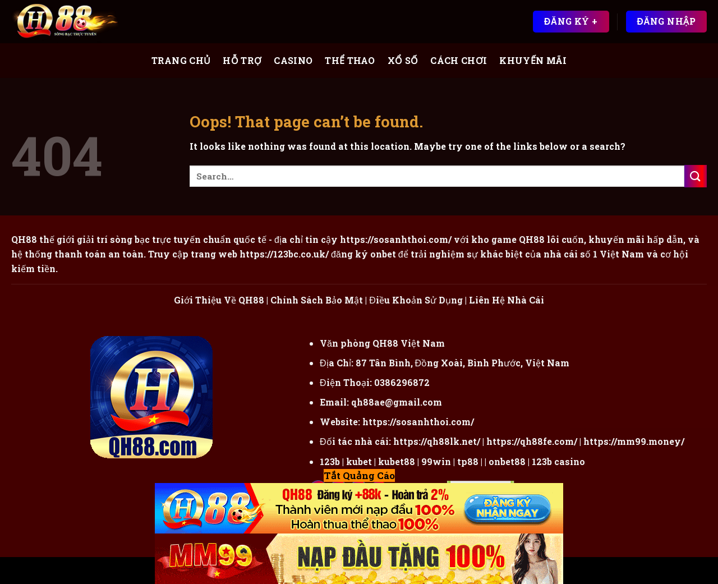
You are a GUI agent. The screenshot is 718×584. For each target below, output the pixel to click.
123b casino (558, 461)
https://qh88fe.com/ (531, 441)
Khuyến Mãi (533, 60)
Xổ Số (403, 60)
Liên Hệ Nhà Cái (506, 300)
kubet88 (396, 461)
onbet (383, 254)
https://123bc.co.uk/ (284, 254)
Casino (293, 60)
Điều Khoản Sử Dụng (416, 300)
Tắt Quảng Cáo (359, 475)
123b (330, 461)
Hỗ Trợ (242, 60)
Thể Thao (350, 60)
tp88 (467, 461)
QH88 (532, 239)
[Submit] (695, 176)
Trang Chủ (181, 60)
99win (436, 461)
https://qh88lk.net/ (436, 441)
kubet (359, 461)
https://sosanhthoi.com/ (418, 421)
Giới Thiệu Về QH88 (219, 300)
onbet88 (507, 461)
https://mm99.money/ (633, 441)
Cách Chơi (458, 60)
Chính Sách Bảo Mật (316, 300)
